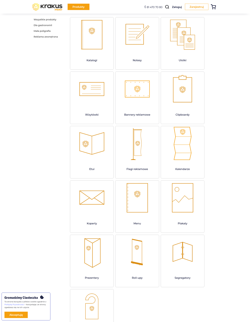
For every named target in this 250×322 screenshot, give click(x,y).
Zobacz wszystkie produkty (144, 241)
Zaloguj (176, 7)
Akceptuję (16, 314)
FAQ (66, 282)
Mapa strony (134, 286)
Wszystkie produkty (41, 282)
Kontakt (132, 282)
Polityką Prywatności (14, 304)
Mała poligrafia (39, 291)
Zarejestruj (196, 6)
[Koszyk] (214, 7)
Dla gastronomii (39, 286)
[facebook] (97, 283)
